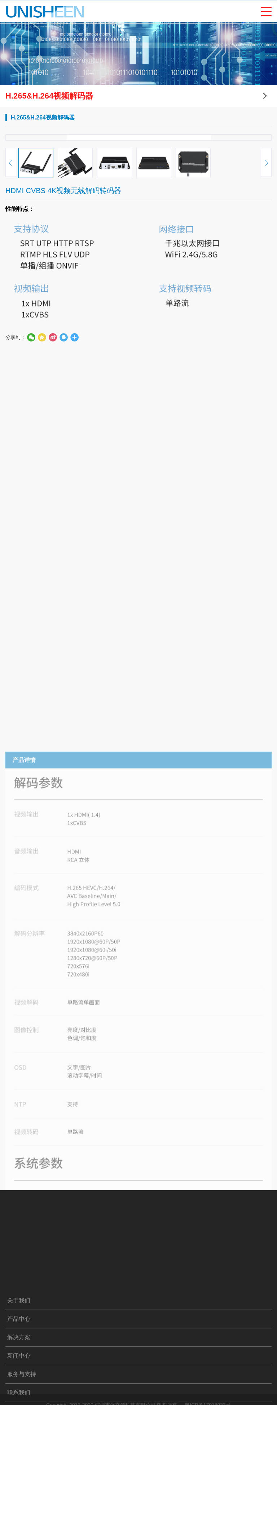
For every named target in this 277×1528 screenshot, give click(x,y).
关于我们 (18, 1502)
